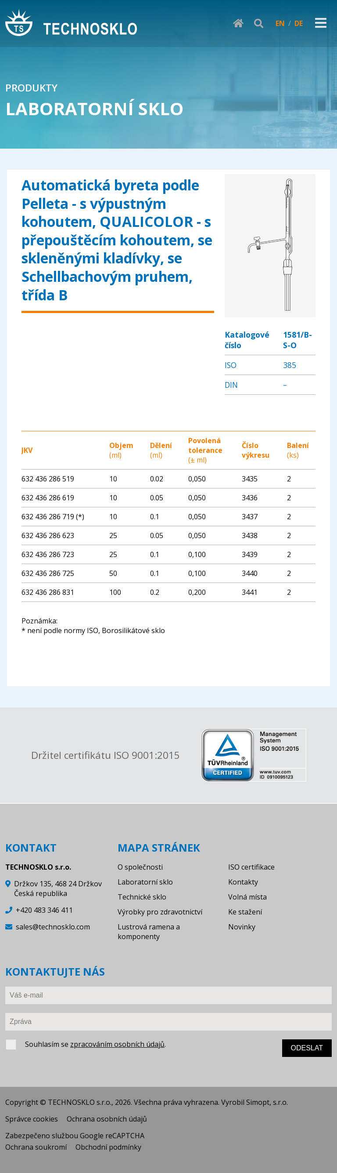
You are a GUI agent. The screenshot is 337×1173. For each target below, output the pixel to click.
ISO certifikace (251, 867)
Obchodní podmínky (108, 1147)
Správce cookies (31, 1119)
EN (280, 23)
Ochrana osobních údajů (107, 1119)
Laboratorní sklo (145, 882)
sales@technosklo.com (53, 927)
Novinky (241, 927)
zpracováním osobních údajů (117, 1044)
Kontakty (243, 882)
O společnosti (140, 867)
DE (298, 23)
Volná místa (247, 897)
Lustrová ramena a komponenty (149, 931)
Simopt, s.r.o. (267, 1102)
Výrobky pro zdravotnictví (160, 912)
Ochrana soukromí (36, 1147)
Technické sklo (142, 897)
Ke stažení (245, 912)
